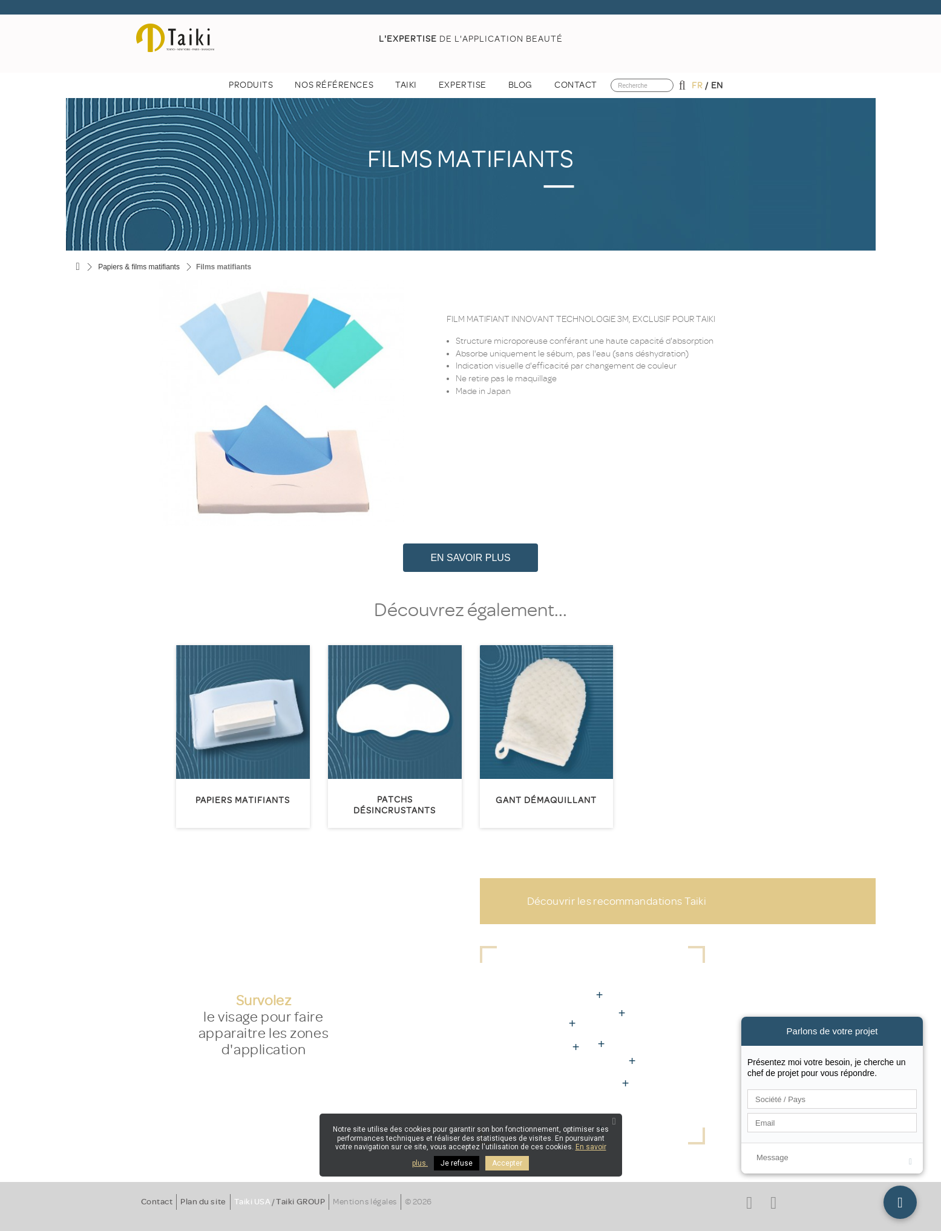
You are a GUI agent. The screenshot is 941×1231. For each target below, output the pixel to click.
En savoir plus (470, 558)
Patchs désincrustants (394, 805)
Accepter (507, 1163)
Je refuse (457, 1163)
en (717, 85)
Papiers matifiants (242, 800)
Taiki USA (252, 1202)
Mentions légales (364, 1202)
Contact (157, 1202)
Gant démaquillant (546, 800)
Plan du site (203, 1202)
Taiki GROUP (300, 1202)
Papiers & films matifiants (139, 267)
